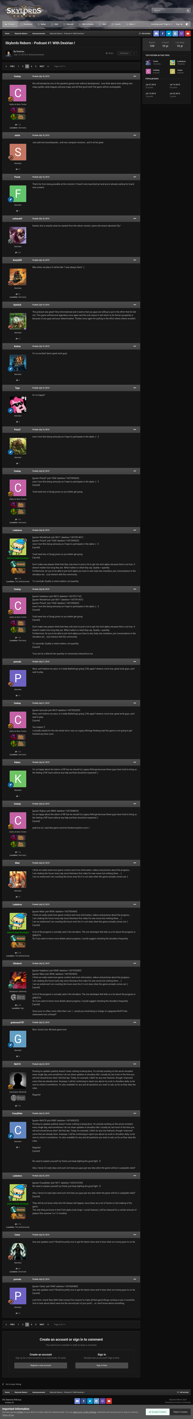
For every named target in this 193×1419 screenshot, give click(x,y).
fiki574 (17, 1064)
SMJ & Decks (87, 24)
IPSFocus (17, 1400)
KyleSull (17, 305)
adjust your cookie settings (84, 1412)
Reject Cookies (180, 1412)
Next (42, 66)
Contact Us (9, 1402)
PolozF (17, 429)
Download (27, 24)
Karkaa (17, 346)
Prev (12, 66)
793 (18, 1106)
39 (18, 1269)
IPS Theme (6, 1400)
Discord (69, 24)
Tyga (17, 388)
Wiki (104, 24)
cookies (19, 1412)
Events (117, 24)
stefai (17, 135)
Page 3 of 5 (59, 66)
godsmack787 (17, 1022)
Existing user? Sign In (162, 24)
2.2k (18, 1005)
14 (18, 339)
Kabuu (17, 762)
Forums (11, 24)
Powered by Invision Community (178, 1402)
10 (18, 169)
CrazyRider (17, 1113)
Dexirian (20, 51)
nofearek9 (17, 218)
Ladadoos (17, 530)
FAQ (56, 24)
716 (18, 125)
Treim (155, 61)
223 (18, 252)
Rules (43, 24)
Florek (17, 177)
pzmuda (17, 661)
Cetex (17, 1235)
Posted (40, 76)
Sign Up (179, 24)
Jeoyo (179, 70)
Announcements (36, 54)
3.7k (18, 578)
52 (18, 294)
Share (109, 53)
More (131, 24)
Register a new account (40, 1365)
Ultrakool (17, 963)
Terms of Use (8, 1415)
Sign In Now (101, 1365)
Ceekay (17, 76)
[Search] (161, 10)
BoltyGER (17, 260)
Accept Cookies (157, 1412)
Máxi (17, 863)
